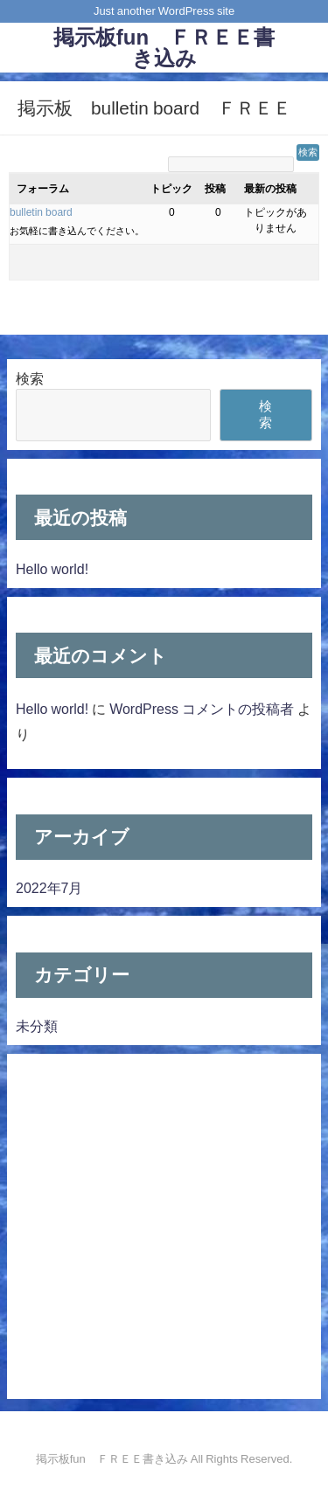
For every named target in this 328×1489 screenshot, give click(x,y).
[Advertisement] (164, 1226)
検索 (30, 378)
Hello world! (52, 569)
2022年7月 (49, 888)
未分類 (37, 1026)
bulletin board (41, 212)
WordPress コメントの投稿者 (201, 709)
